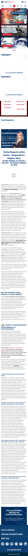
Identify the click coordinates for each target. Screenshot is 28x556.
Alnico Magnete (12, 349)
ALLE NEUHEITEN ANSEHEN (14, 95)
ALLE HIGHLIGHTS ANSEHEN (14, 73)
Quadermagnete (10, 199)
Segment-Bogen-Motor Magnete (7, 353)
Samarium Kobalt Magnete (21, 352)
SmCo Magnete (22, 355)
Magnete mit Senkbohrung (11, 350)
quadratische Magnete (5, 357)
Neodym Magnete (18, 353)
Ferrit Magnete (12, 352)
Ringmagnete (24, 199)
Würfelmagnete (17, 199)
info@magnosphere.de (7, 145)
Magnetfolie (15, 355)
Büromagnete (4, 355)
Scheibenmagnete (18, 198)
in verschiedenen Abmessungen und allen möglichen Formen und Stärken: (13, 196)
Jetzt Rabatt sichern (7, 45)
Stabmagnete (4, 199)
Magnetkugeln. (6, 201)
